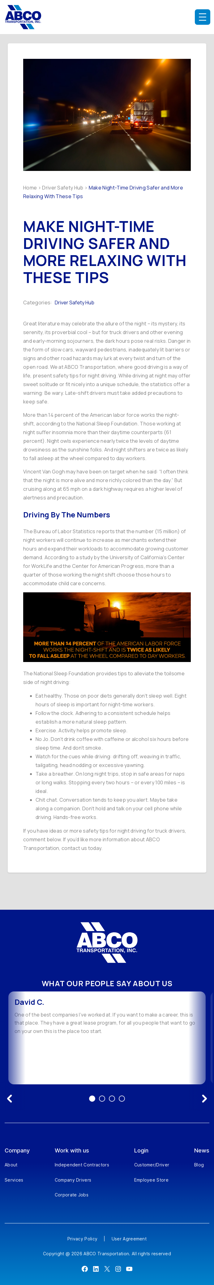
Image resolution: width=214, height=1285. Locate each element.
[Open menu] (202, 17)
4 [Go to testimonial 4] (122, 1099)
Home (30, 187)
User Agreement (129, 1238)
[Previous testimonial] (10, 1099)
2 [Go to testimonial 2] (102, 1099)
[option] (107, 1037)
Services (14, 1180)
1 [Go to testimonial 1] (92, 1099)
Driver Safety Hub (62, 187)
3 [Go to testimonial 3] (112, 1099)
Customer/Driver (151, 1164)
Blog (199, 1164)
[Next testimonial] (204, 1099)
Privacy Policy (82, 1238)
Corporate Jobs (71, 1194)
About (11, 1164)
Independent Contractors (82, 1164)
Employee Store (151, 1180)
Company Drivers (73, 1180)
